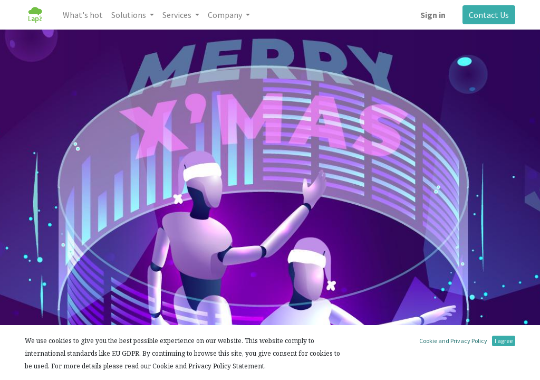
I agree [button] (504, 341)
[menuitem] (83, 14)
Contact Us (489, 15)
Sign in (433, 15)
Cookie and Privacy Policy (453, 341)
